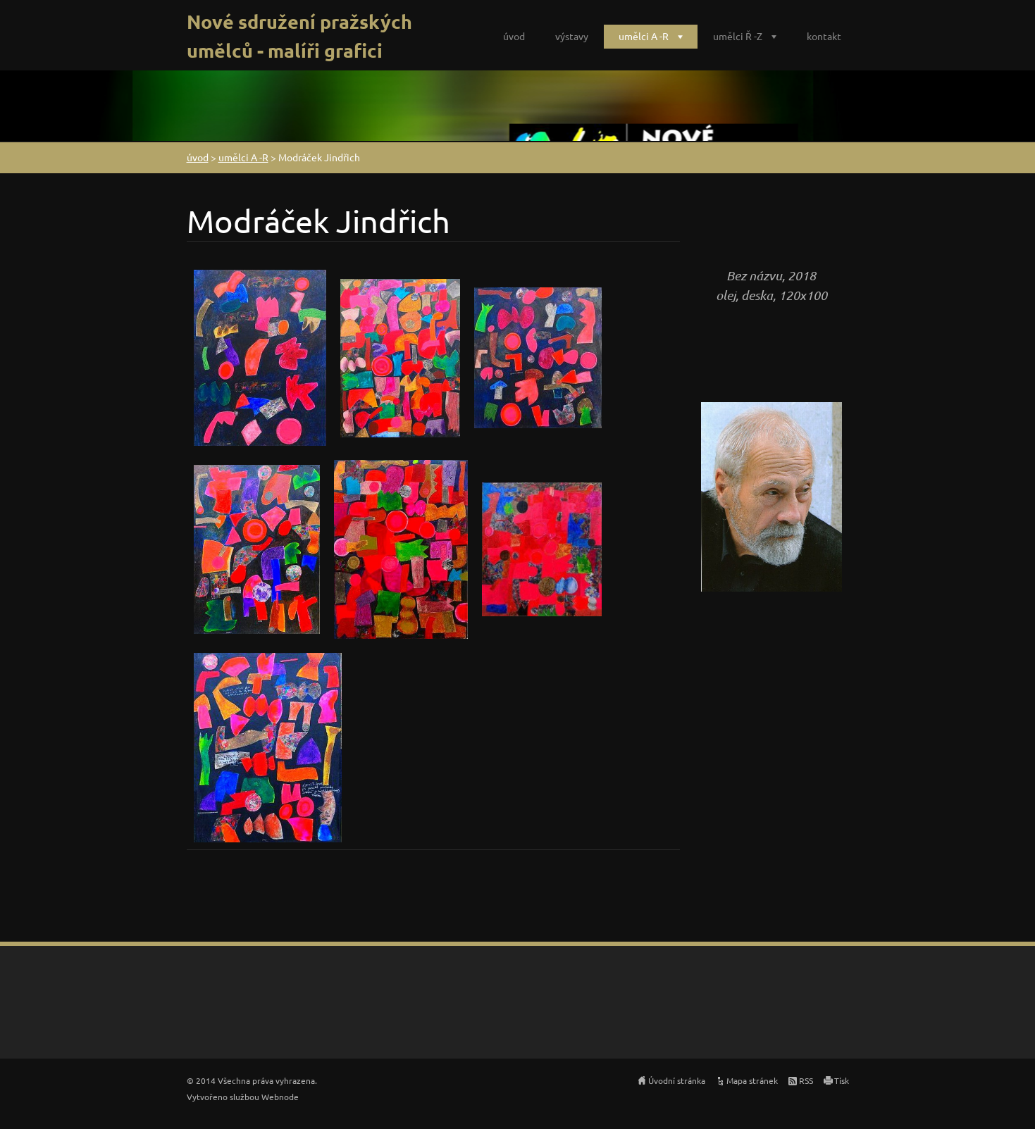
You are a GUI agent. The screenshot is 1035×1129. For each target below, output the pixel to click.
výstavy (571, 36)
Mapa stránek (752, 1080)
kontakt (824, 36)
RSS (806, 1080)
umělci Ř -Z (737, 36)
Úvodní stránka (676, 1080)
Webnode (280, 1096)
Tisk (841, 1080)
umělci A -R (644, 36)
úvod (514, 36)
